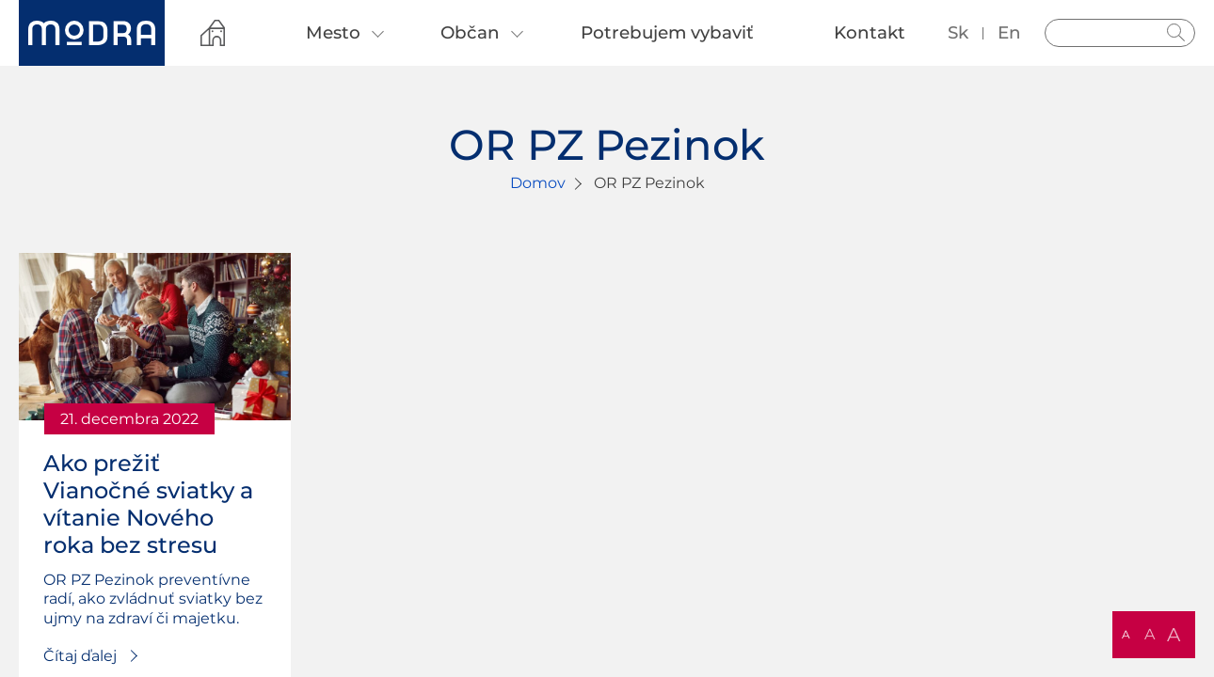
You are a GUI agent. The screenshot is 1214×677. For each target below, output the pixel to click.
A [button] (1126, 634)
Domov (538, 183)
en (1009, 32)
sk (958, 32)
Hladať (1176, 33)
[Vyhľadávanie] (1120, 33)
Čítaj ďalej (80, 656)
